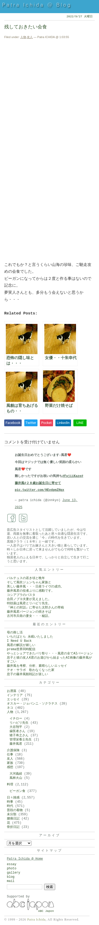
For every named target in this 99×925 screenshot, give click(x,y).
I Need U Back (19, 641)
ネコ (10, 708)
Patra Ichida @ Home (25, 859)
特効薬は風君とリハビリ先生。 (29, 603)
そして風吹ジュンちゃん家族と (29, 582)
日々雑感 (13, 798)
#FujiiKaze (71, 476)
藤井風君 (16, 744)
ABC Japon (46, 911)
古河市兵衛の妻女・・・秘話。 (29, 616)
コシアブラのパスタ (21, 595)
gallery (13, 873)
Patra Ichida (36, 919)
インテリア (15, 695)
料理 (10, 784)
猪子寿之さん (19, 735)
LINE (79, 423)
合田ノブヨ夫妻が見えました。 (29, 599)
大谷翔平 (16, 727)
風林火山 (16, 778)
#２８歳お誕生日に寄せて (42, 483)
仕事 (10, 754)
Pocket (46, 423)
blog (11, 877)
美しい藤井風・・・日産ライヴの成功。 (35, 586)
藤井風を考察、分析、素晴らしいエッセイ (37, 666)
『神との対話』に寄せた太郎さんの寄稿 (35, 607)
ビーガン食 (17, 791)
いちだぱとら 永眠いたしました (30, 637)
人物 (23, 37)
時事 (10, 802)
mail (11, 881)
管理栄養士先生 (21, 740)
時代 (10, 806)
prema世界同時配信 (21, 649)
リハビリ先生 (19, 723)
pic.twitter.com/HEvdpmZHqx (39, 490)
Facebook (13, 423)
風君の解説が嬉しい (21, 645)
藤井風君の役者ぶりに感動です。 (30, 591)
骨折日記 (13, 827)
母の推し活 (15, 632)
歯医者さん (17, 731)
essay (11, 864)
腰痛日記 (13, 819)
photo (11, 868)
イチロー (16, 719)
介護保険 (13, 750)
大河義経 (16, 774)
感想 (10, 767)
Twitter (31, 423)
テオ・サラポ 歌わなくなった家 (30, 670)
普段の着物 (15, 810)
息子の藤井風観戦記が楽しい (27, 674)
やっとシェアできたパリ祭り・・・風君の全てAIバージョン (50, 653)
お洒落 (11, 691)
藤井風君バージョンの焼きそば (29, 612)
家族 (10, 763)
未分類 (11, 814)
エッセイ (13, 699)
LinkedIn (63, 423)
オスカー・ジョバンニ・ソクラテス (32, 704)
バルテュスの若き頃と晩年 (26, 578)
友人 (30, 37)
